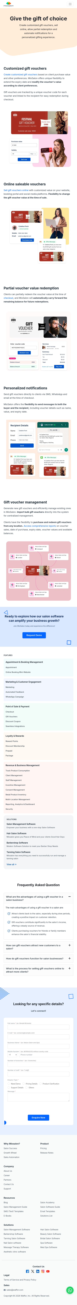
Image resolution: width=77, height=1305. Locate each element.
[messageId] (38, 1097)
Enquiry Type (13, 1080)
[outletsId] (38, 1064)
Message (12, 1091)
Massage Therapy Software (16, 1247)
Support (7, 1188)
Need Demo (16, 1084)
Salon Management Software (17, 1229)
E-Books (7, 1216)
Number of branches (22, 1061)
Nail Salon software (12, 1243)
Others (31, 1088)
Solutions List (46, 1216)
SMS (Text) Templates (14, 1211)
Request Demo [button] (34, 635)
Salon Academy (47, 1202)
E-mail (21, 1033)
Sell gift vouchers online (16, 190)
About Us (8, 1171)
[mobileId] (12, 1054)
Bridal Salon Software (50, 1238)
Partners (7, 1180)
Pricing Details (31, 1084)
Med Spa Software (48, 1247)
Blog (6, 1202)
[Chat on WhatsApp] (70, 1290)
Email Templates (47, 1211)
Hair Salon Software (49, 1229)
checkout (8, 298)
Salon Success (10, 1148)
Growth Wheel (10, 1153)
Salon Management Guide (15, 1207)
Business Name (24, 1043)
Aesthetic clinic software (15, 1251)
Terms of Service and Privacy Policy (20, 1280)
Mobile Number (28, 1051)
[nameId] (38, 1027)
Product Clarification (51, 1084)
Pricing (43, 1148)
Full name (19, 1023)
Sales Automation (11, 1157)
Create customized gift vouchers (20, 74)
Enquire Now (38, 1117)
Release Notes (46, 1153)
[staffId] (38, 1074)
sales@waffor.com (13, 1290)
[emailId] (38, 1036)
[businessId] (38, 1046)
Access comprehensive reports (40, 526)
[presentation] (38, 1108)
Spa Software (46, 1243)
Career (7, 1175)
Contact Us (9, 1184)
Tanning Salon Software (14, 1238)
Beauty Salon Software (50, 1234)
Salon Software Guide (50, 1207)
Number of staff (18, 1070)
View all (11, 864)
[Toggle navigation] (70, 4)
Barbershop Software (13, 1234)
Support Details (17, 1088)
